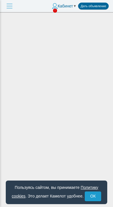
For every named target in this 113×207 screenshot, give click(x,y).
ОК (93, 196)
